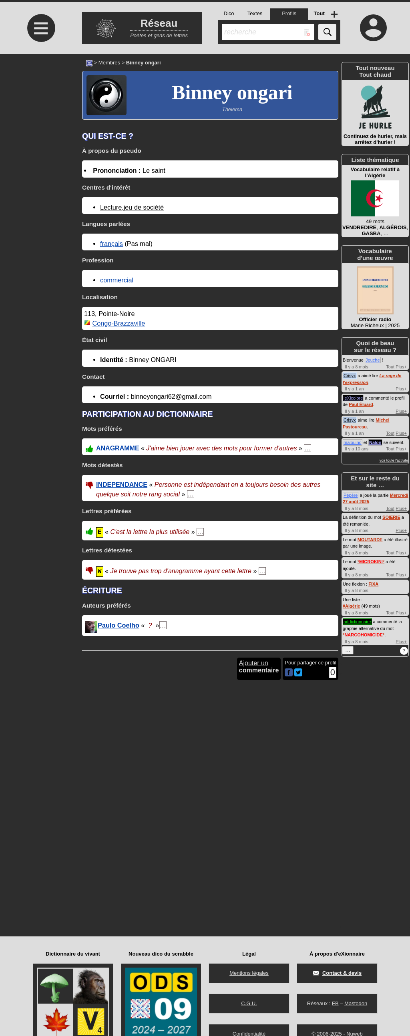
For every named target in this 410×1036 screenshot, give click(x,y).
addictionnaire (357, 621)
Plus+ (401, 366)
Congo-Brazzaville (118, 323)
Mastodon (355, 1003)
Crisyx (350, 375)
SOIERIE (391, 517)
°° (371, 561)
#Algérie (351, 606)
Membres (109, 63)
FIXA (373, 584)
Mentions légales (249, 973)
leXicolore (353, 398)
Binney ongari (232, 92)
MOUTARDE (370, 539)
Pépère (351, 495)
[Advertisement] (40, 121)
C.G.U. (249, 1003)
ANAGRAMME (117, 448)
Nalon (375, 442)
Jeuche (373, 360)
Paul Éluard (361, 404)
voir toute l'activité (394, 460)
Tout (390, 366)
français (111, 243)
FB (335, 1003)
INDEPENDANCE (121, 484)
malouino (353, 442)
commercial (116, 280)
